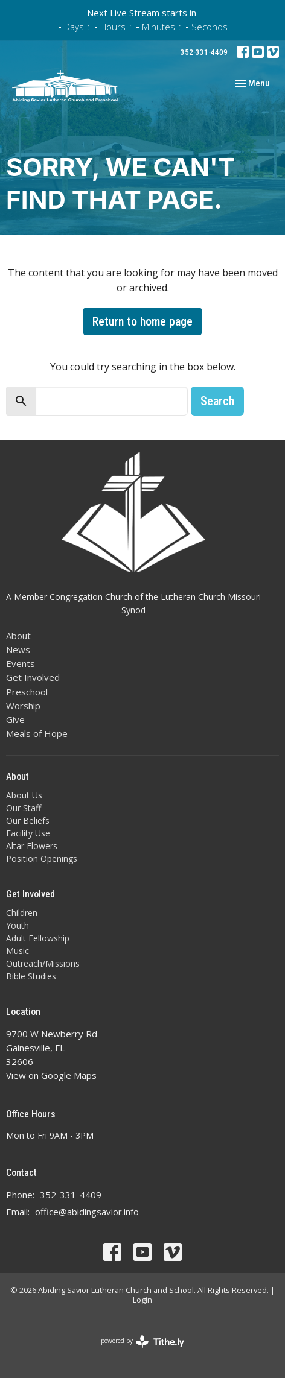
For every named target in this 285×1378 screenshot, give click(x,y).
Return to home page (142, 321)
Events (20, 663)
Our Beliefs (28, 820)
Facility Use (28, 833)
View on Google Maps (51, 1075)
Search (217, 401)
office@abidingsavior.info (87, 1212)
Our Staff (23, 808)
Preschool (27, 692)
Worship (23, 706)
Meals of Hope (37, 733)
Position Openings (41, 858)
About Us (24, 795)
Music (17, 950)
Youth (17, 925)
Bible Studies (31, 976)
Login (142, 1299)
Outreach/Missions (43, 963)
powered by (142, 1341)
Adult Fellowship (37, 938)
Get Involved (33, 677)
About (18, 636)
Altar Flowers (31, 846)
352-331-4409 (204, 52)
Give (15, 719)
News (18, 649)
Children (21, 912)
